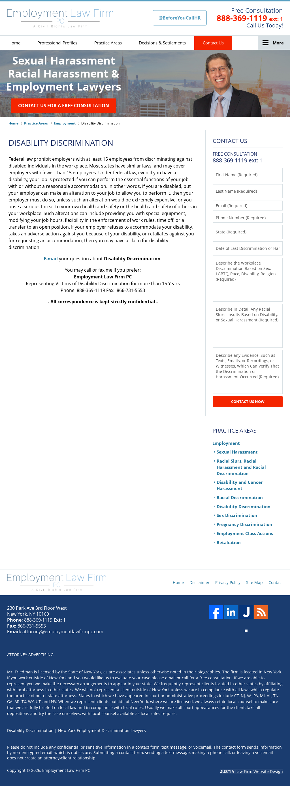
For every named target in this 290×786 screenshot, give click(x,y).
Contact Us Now (248, 401)
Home (14, 43)
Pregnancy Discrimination (244, 524)
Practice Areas (108, 43)
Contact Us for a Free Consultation (63, 105)
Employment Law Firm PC (66, 770)
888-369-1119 (242, 17)
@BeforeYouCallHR (180, 18)
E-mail (51, 258)
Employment (226, 443)
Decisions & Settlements (162, 43)
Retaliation (229, 542)
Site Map (254, 582)
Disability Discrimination (243, 506)
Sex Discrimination (237, 515)
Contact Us (213, 43)
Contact (275, 582)
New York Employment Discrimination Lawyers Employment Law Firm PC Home (60, 18)
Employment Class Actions (245, 533)
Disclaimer (199, 582)
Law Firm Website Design (251, 771)
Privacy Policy (227, 582)
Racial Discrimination (240, 497)
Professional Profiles (57, 43)
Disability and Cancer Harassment (240, 485)
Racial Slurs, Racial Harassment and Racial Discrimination (241, 467)
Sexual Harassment (237, 452)
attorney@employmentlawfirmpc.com (62, 631)
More (278, 43)
